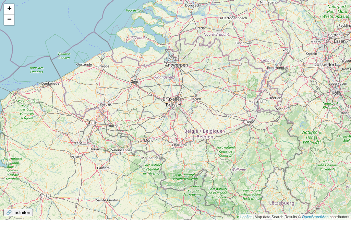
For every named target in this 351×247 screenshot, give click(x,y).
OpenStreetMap (315, 217)
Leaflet (246, 217)
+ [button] (9, 9)
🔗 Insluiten (18, 212)
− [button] (9, 20)
